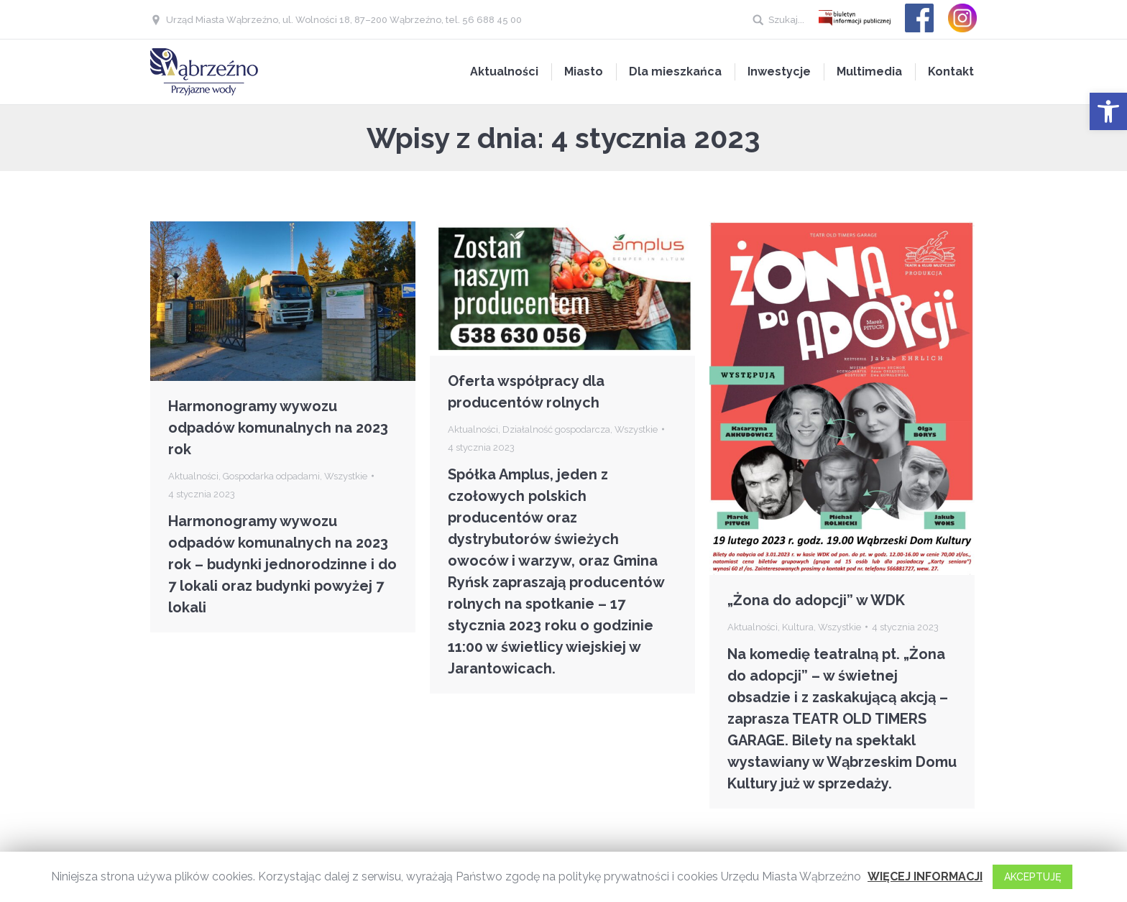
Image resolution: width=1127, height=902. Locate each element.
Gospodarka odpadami (271, 476)
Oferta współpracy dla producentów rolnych (526, 391)
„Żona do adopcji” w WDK (816, 600)
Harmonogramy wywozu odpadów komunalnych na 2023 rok (278, 427)
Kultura (798, 627)
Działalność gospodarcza (556, 429)
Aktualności (193, 476)
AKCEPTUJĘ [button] (1032, 877)
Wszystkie (345, 476)
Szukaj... (786, 19)
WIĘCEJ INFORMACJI (925, 876)
